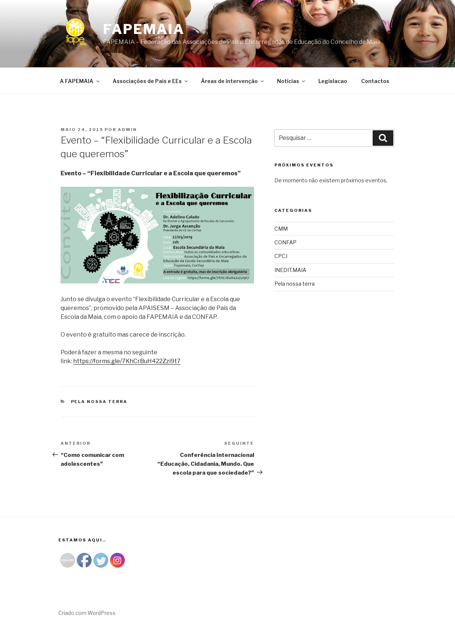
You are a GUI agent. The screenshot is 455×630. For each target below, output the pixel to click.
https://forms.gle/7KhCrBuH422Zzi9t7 (127, 361)
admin (127, 129)
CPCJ (280, 256)
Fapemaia (144, 29)
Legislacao (332, 81)
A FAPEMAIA (80, 81)
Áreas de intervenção (233, 81)
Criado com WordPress (87, 613)
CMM (281, 229)
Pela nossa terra (99, 401)
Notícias (291, 81)
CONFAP (285, 242)
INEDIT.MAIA (290, 270)
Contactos (375, 81)
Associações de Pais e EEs (151, 81)
